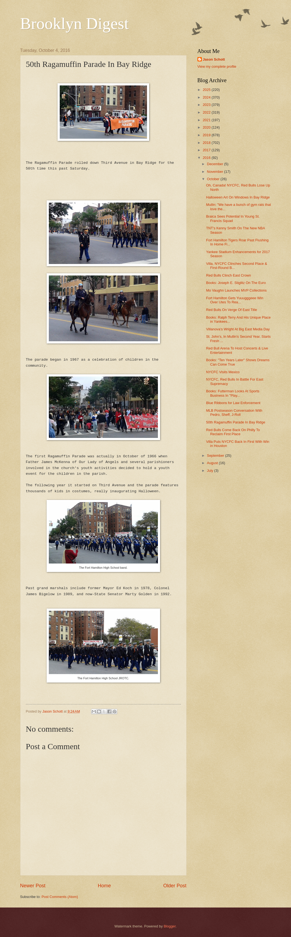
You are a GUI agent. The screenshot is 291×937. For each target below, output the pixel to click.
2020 (207, 127)
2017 (207, 150)
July (210, 470)
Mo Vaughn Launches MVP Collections (236, 290)
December (215, 164)
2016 (207, 158)
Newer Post (33, 885)
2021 (207, 120)
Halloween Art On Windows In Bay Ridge (238, 197)
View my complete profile (216, 66)
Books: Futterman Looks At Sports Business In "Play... (232, 393)
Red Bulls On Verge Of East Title (231, 310)
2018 (207, 143)
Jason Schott (214, 59)
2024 (207, 97)
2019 (207, 135)
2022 (207, 112)
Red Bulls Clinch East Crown (228, 275)
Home (104, 885)
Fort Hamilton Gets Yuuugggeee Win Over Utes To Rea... (234, 300)
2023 (207, 105)
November (215, 172)
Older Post (174, 885)
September (216, 455)
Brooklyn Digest (74, 23)
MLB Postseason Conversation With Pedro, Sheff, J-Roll (234, 412)
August (213, 463)
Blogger (170, 926)
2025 (207, 90)
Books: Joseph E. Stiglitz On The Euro (236, 283)
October (213, 179)
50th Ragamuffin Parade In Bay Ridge (235, 422)
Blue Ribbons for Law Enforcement (233, 403)
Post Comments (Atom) (59, 897)
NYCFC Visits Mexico (223, 372)
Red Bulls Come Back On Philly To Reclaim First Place (233, 432)
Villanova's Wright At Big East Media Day (238, 329)
